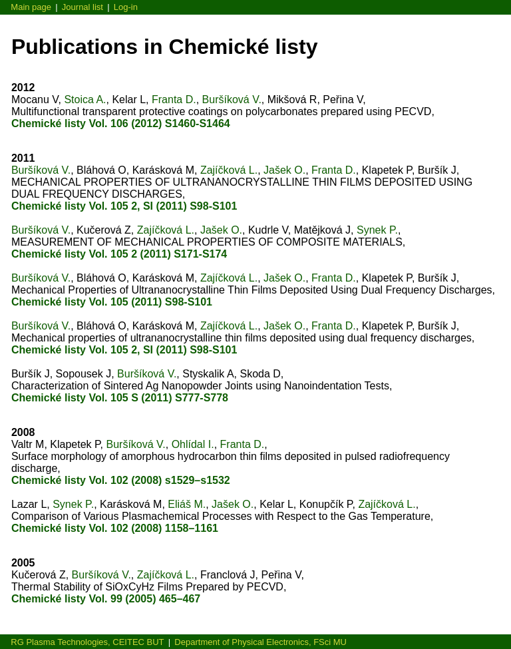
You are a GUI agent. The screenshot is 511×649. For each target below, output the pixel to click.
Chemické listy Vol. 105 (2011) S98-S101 (111, 302)
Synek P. (377, 230)
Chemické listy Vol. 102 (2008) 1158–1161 (114, 528)
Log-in (126, 7)
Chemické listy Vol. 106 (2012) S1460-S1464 (120, 123)
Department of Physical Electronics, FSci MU (260, 642)
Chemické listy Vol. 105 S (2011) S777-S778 (119, 397)
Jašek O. (284, 170)
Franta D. (174, 99)
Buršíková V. (231, 99)
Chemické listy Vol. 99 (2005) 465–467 (105, 598)
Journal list (82, 7)
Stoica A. (85, 99)
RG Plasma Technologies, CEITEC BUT (87, 642)
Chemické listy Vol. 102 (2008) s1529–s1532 (120, 480)
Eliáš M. (187, 504)
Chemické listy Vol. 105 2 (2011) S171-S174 (119, 254)
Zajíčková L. (228, 170)
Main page (31, 7)
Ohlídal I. (193, 444)
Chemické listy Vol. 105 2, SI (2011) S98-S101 (124, 206)
